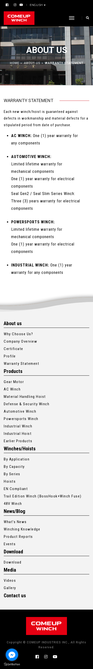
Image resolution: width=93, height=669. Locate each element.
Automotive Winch (20, 411)
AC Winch (12, 389)
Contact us (15, 596)
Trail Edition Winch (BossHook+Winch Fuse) (43, 496)
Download (12, 562)
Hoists (10, 481)
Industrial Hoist (17, 433)
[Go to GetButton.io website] (12, 664)
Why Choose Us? (18, 334)
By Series (12, 474)
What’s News (15, 522)
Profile (10, 356)
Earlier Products (18, 441)
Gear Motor (14, 382)
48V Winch (13, 503)
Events (10, 544)
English (37, 5)
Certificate (13, 349)
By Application (17, 459)
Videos (10, 580)
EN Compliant (16, 489)
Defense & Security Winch (26, 404)
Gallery (10, 588)
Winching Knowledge (22, 529)
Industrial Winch (18, 426)
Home (14, 63)
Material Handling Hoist (25, 396)
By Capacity (14, 466)
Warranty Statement (21, 363)
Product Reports (18, 536)
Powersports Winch (21, 419)
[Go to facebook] (12, 655)
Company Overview (20, 341)
